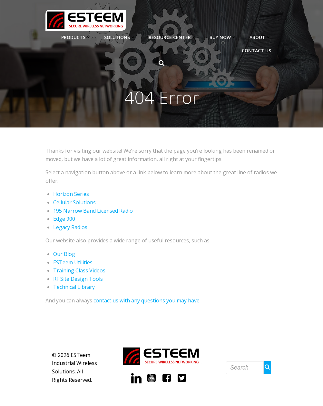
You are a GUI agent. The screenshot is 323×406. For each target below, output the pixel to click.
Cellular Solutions (74, 202)
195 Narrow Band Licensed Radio (93, 210)
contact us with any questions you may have (146, 300)
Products (76, 37)
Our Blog (64, 254)
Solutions (120, 37)
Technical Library (74, 286)
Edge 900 (64, 218)
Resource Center (173, 37)
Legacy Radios (70, 227)
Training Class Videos (79, 270)
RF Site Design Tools (78, 278)
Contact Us (256, 50)
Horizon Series (71, 194)
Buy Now (223, 37)
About (260, 37)
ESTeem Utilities (73, 262)
